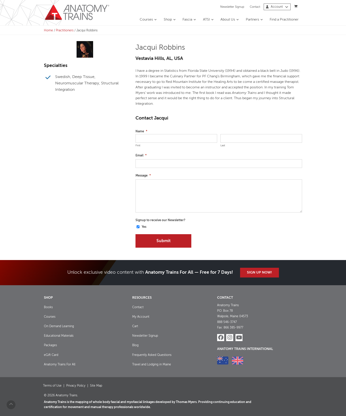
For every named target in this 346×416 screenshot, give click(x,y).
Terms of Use (52, 385)
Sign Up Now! (259, 272)
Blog (135, 345)
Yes (144, 226)
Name (141, 131)
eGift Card (51, 355)
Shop (168, 19)
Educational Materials (58, 335)
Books (48, 307)
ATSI (206, 19)
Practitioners (64, 30)
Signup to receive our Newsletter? (160, 220)
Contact (255, 6)
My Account (140, 316)
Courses (146, 19)
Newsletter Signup (232, 6)
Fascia (187, 19)
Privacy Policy (75, 385)
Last (222, 145)
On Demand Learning (59, 326)
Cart (135, 326)
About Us (227, 19)
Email (141, 155)
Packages (50, 345)
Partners (252, 19)
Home (48, 30)
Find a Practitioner (284, 19)
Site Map (96, 385)
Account (277, 6)
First (137, 145)
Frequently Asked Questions (151, 355)
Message (143, 175)
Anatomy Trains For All (59, 364)
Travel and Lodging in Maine (151, 364)
